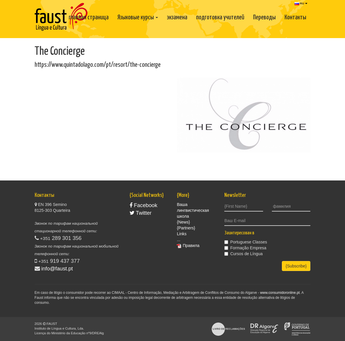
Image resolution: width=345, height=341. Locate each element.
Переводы (264, 17)
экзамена (177, 17)
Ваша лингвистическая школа (193, 210)
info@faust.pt (57, 269)
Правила (191, 245)
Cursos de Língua (243, 253)
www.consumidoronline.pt (280, 293)
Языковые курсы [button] (137, 17)
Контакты (295, 17)
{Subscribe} (296, 266)
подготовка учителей (220, 17)
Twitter (140, 213)
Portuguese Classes (245, 242)
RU (300, 3)
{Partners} (186, 228)
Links (181, 233)
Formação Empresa (245, 247)
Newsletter (235, 195)
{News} (183, 222)
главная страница (89, 17)
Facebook (143, 205)
